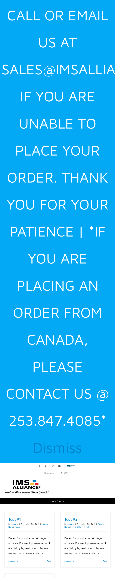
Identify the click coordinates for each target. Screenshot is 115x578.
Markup (45, 524)
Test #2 (71, 519)
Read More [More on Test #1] (13, 561)
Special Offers (76, 527)
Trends (17, 527)
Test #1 (14, 519)
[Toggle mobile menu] (109, 483)
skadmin (14, 524)
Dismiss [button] (57, 447)
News (10, 527)
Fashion (101, 524)
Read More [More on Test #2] (69, 561)
